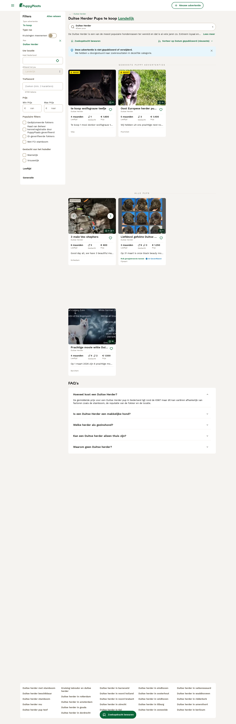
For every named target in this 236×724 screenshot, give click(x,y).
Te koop (29, 85)
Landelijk (126, 76)
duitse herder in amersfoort (192, 704)
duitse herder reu (32, 704)
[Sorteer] (185, 98)
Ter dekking (31, 93)
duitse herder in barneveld (114, 688)
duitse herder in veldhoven (153, 699)
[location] (43, 198)
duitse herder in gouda (73, 707)
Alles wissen (54, 73)
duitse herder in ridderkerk (192, 699)
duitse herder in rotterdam (76, 696)
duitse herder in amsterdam (76, 702)
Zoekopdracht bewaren (85, 98)
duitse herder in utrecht (113, 704)
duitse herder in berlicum (191, 709)
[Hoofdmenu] (13, 5)
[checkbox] (24, 126)
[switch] (52, 104)
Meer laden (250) (53, 181)
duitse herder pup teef (35, 709)
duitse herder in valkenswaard (194, 688)
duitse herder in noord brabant (117, 699)
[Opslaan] (110, 167)
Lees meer (209, 91)
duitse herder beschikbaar (37, 693)
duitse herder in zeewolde (153, 709)
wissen (57, 110)
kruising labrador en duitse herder (76, 689)
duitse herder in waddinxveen (193, 693)
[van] (32, 246)
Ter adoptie (47, 85)
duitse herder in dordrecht (75, 712)
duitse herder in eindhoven (153, 688)
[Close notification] (211, 108)
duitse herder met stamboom (39, 688)
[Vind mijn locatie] (57, 198)
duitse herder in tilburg (151, 704)
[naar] (53, 246)
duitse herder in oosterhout (153, 693)
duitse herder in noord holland (117, 693)
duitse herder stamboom (36, 699)
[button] (92, 222)
